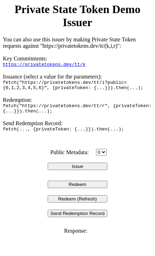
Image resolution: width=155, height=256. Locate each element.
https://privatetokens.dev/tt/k (44, 65)
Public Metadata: (69, 160)
